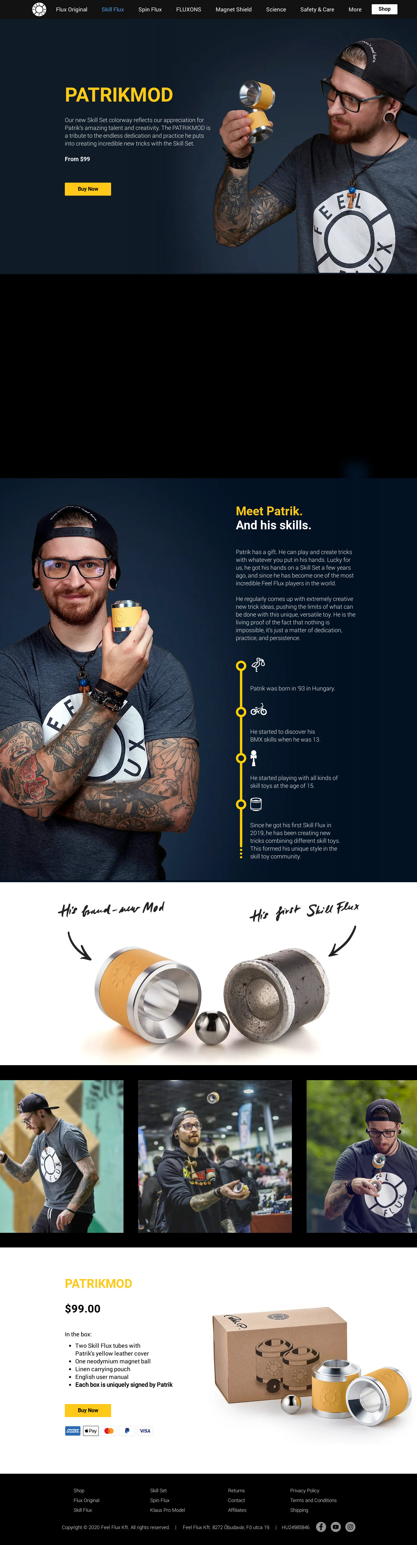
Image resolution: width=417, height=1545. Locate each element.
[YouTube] (336, 1527)
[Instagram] (350, 1527)
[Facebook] (321, 1527)
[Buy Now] (88, 189)
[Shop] (384, 9)
